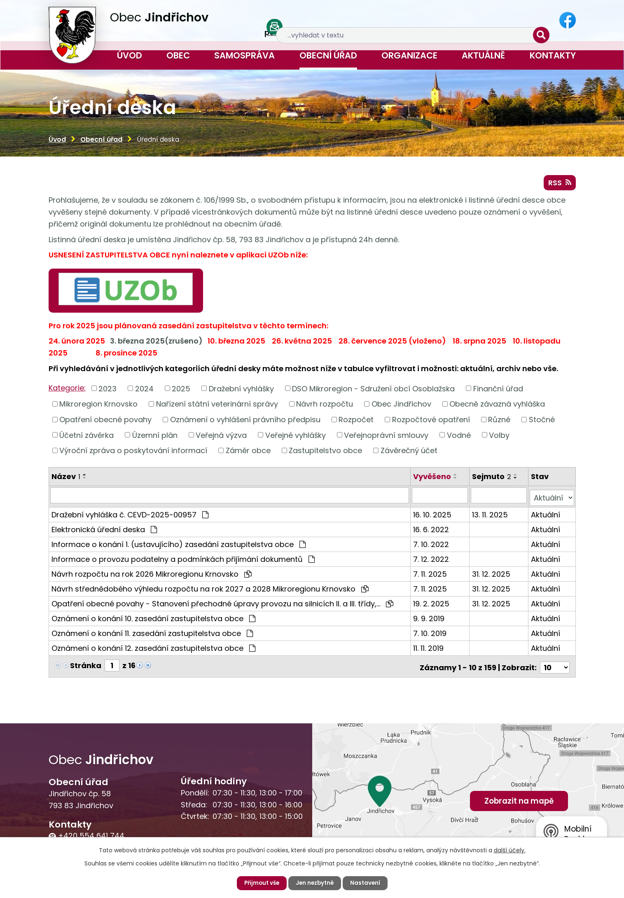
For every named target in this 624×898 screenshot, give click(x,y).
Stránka (85, 665)
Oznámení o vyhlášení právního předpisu (245, 422)
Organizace (409, 55)
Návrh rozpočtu (324, 406)
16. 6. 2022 (432, 529)
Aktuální (546, 515)
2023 (107, 391)
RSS (558, 184)
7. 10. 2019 (430, 633)
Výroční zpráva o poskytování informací (133, 453)
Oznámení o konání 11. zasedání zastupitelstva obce (152, 633)
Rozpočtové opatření (431, 422)
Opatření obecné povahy (105, 422)
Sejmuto (492, 479)
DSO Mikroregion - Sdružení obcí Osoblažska (373, 391)
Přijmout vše (260, 883)
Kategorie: (67, 390)
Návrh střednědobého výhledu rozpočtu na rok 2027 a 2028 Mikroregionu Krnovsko (210, 589)
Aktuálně (483, 55)
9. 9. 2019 (429, 618)
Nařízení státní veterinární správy (217, 406)
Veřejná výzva (221, 437)
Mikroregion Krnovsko (98, 406)
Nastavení (367, 883)
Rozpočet (356, 422)
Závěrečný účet (409, 453)
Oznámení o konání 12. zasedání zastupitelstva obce (153, 648)
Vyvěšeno (433, 479)
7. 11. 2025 (431, 574)
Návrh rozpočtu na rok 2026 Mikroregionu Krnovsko (151, 574)
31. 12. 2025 (491, 574)
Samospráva (244, 55)
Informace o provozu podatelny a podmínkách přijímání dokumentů (183, 559)
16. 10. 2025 (433, 515)
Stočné (542, 422)
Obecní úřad (328, 55)
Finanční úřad (498, 391)
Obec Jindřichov (401, 406)
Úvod (129, 55)
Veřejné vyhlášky (295, 437)
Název (65, 479)
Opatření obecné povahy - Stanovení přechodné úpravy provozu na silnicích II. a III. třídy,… (222, 604)
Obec (178, 55)
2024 (144, 391)
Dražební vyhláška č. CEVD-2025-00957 (129, 515)
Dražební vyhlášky (241, 391)
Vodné (459, 437)
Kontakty (553, 55)
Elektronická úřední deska (104, 529)
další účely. (510, 850)
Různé (499, 422)
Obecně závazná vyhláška (497, 406)
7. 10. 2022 (432, 544)
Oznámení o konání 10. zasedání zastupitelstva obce (153, 618)
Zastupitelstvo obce (325, 453)
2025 (181, 391)
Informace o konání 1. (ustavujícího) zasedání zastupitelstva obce (178, 544)
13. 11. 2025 (490, 515)
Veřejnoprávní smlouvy (386, 437)
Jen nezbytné (315, 883)
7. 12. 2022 (432, 559)
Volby (499, 437)
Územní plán (155, 437)
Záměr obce (248, 453)
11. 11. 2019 (429, 648)
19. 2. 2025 (432, 604)
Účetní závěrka (86, 437)
